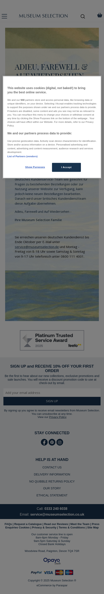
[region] (52, 127)
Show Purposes (35, 167)
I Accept (66, 167)
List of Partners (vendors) (22, 156)
